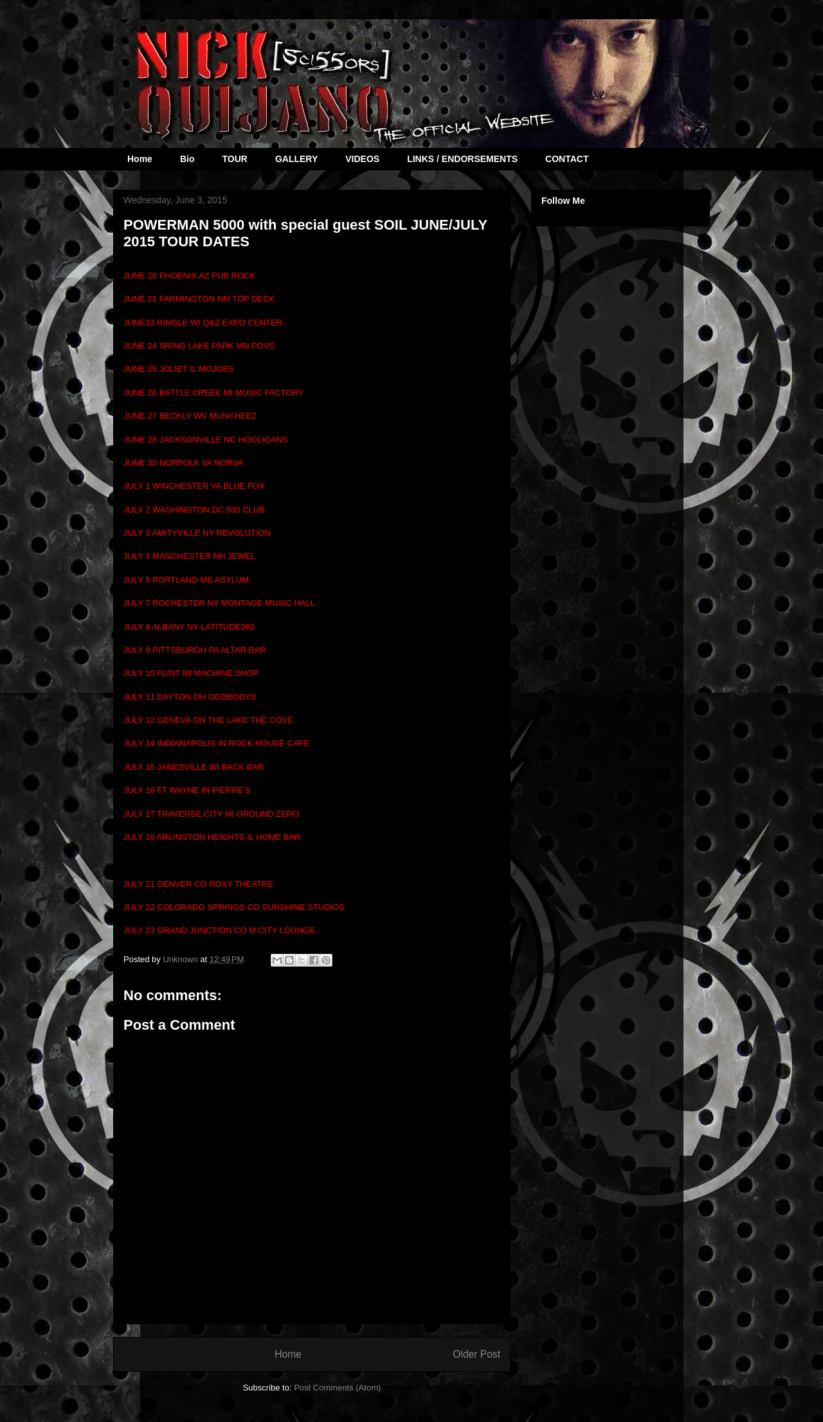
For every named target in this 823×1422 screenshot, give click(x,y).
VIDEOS (362, 159)
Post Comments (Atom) (337, 1387)
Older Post (476, 1354)
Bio (187, 159)
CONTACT (566, 159)
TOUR (234, 159)
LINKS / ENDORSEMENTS (462, 159)
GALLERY (296, 159)
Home (139, 159)
